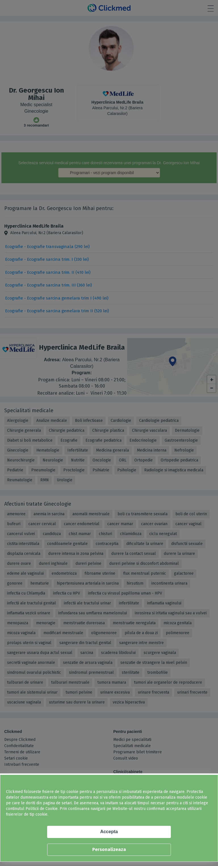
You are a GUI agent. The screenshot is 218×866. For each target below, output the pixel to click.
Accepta (109, 831)
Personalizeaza (109, 849)
